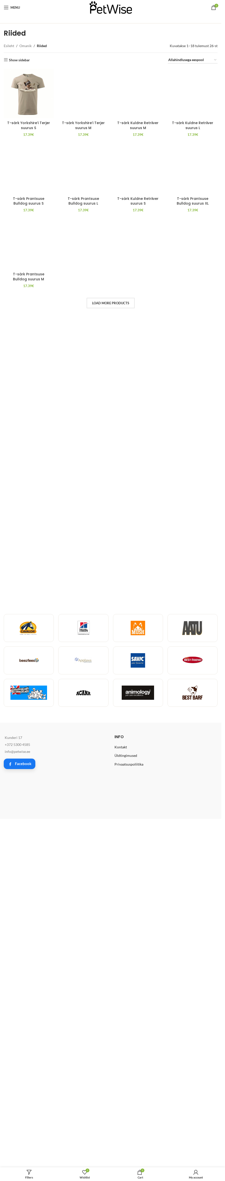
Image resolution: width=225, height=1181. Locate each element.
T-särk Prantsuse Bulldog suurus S (28, 849)
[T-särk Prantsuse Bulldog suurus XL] (193, 655)
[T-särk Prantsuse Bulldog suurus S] (29, 655)
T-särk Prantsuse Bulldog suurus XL (193, 849)
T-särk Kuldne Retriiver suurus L (192, 450)
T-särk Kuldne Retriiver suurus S (138, 849)
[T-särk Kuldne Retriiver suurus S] (138, 655)
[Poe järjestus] (193, 60)
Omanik (25, 46)
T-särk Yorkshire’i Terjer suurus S (28, 125)
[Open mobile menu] (11, 7)
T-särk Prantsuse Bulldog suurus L (83, 849)
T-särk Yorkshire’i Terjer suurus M (83, 85)
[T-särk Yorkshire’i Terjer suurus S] (29, 93)
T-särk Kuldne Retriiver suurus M (138, 85)
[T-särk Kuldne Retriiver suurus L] (193, 255)
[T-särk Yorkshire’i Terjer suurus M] (83, 73)
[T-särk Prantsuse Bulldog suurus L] (83, 655)
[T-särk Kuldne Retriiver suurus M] (138, 73)
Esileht (9, 46)
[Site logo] (111, 7)
